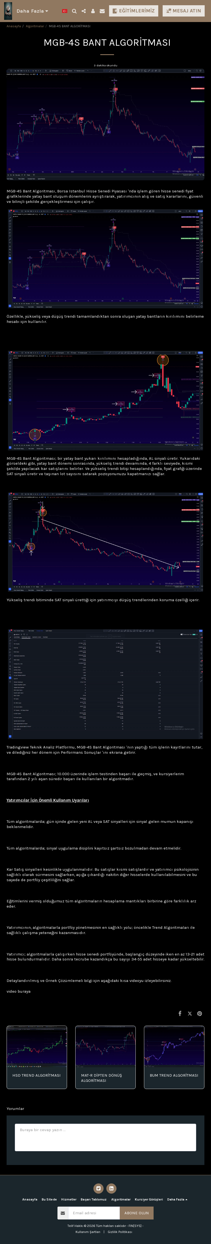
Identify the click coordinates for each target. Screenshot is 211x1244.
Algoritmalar (35, 26)
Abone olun (136, 1212)
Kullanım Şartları (88, 1232)
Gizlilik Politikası (120, 1232)
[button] (74, 11)
